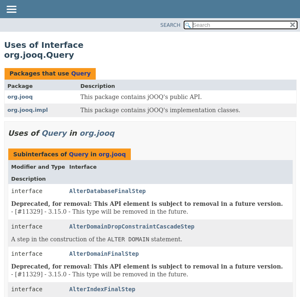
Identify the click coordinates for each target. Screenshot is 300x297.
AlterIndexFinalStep (102, 289)
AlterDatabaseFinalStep (107, 191)
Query (80, 73)
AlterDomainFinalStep (104, 253)
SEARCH (171, 25)
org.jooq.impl (27, 110)
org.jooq (20, 97)
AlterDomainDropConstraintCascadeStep (131, 226)
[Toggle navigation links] (11, 10)
